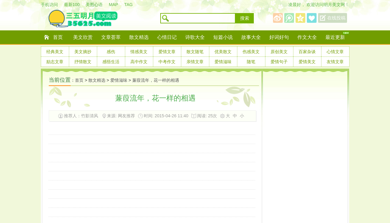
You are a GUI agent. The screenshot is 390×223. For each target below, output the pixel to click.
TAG (128, 4)
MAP (113, 4)
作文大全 (307, 37)
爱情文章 (167, 51)
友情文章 (335, 61)
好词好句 (279, 37)
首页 (58, 37)
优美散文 (223, 51)
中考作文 (167, 61)
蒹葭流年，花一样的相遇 (155, 80)
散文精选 (139, 37)
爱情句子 (279, 61)
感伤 (111, 51)
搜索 (244, 18)
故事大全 (251, 37)
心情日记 (167, 37)
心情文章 (335, 51)
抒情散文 (82, 61)
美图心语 (94, 4)
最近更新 (335, 37)
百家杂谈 (307, 51)
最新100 (72, 4)
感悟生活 (110, 61)
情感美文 (138, 51)
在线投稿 (336, 17)
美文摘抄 (82, 51)
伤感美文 (251, 51)
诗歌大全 (195, 37)
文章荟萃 (111, 37)
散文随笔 (195, 51)
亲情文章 (195, 61)
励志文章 (54, 61)
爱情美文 (307, 61)
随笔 (251, 61)
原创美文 (279, 51)
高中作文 (138, 61)
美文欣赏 (83, 37)
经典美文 (54, 51)
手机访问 (49, 4)
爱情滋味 (223, 61)
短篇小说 (223, 37)
